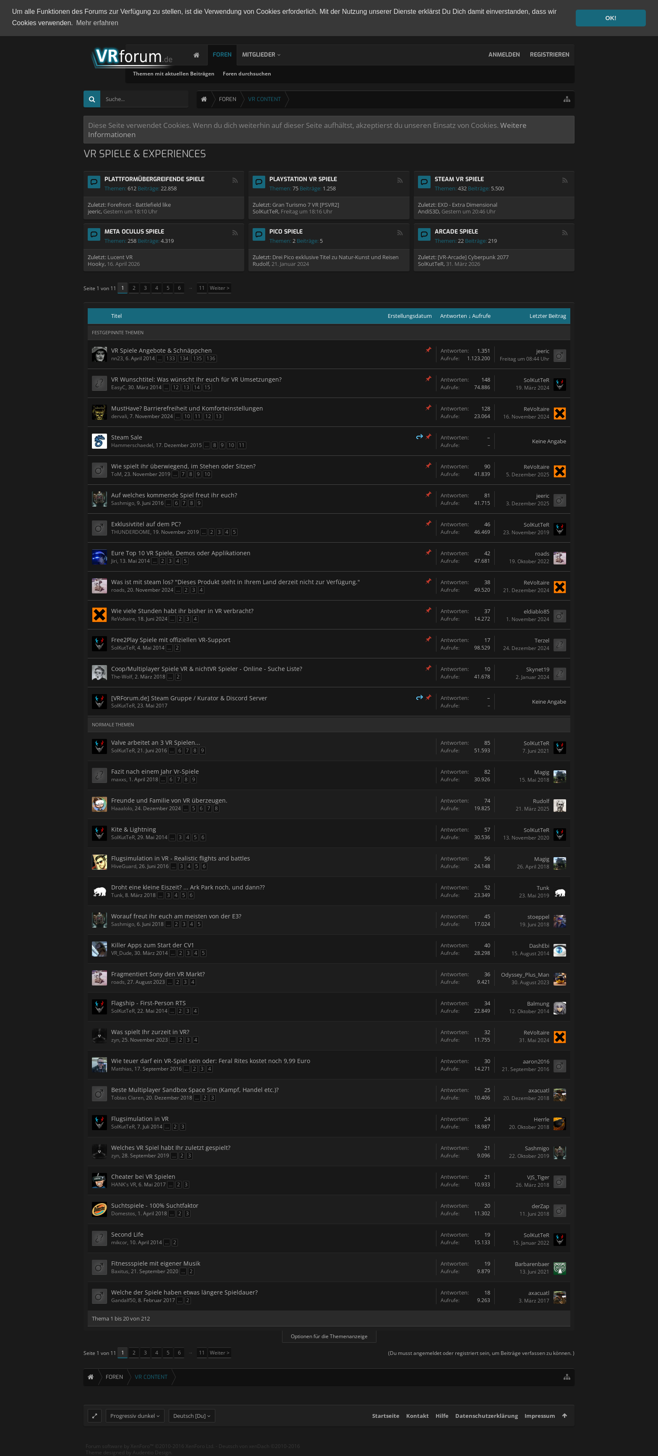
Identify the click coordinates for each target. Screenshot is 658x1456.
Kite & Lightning (133, 829)
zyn (115, 1039)
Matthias (121, 1068)
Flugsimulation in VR (140, 1119)
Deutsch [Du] (189, 1421)
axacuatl (538, 1090)
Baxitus (119, 1271)
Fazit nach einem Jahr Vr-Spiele (155, 771)
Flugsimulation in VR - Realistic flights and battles (180, 858)
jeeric (94, 211)
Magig (541, 772)
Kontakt (417, 1421)
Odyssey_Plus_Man (525, 974)
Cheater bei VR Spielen (143, 1176)
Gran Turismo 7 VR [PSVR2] (305, 204)
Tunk (117, 895)
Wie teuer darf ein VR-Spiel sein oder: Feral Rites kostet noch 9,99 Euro (210, 1061)
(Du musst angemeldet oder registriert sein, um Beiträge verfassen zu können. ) (481, 1353)
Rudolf (261, 264)
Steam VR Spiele (459, 179)
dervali (119, 416)
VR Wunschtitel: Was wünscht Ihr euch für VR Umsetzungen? (196, 379)
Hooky (96, 264)
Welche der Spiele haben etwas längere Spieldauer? (184, 1292)
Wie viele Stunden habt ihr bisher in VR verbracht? (182, 611)
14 (197, 387)
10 (187, 416)
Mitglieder (267, 55)
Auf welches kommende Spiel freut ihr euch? (174, 495)
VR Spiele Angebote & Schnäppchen (161, 350)
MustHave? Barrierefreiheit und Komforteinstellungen (187, 408)
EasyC (118, 387)
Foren (230, 55)
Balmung (538, 1003)
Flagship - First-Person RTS (148, 1003)
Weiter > (220, 287)
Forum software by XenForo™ (150, 1451)
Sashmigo (122, 503)
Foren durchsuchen (318, 73)
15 (207, 387)
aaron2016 (536, 1061)
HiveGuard (123, 866)
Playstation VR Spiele (303, 179)
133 (170, 358)
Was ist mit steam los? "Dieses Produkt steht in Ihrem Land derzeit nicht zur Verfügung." (235, 582)
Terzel (542, 640)
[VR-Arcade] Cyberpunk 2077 (473, 257)
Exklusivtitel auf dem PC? (146, 524)
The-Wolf (121, 676)
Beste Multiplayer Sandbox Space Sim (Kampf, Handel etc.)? (195, 1090)
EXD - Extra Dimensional (467, 204)
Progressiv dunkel (132, 1421)
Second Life (127, 1234)
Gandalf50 (123, 1300)
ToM (116, 474)
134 (184, 358)
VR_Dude (121, 953)
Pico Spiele (286, 232)
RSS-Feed (235, 180)
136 (210, 358)
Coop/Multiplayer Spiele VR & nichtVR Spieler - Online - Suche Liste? (206, 669)
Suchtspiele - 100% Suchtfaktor (154, 1205)
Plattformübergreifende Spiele (154, 179)
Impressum (540, 1421)
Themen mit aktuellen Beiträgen (245, 73)
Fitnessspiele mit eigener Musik (155, 1263)
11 (202, 287)
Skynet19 (537, 669)
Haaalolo (121, 808)
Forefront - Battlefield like (139, 204)
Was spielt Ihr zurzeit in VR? (150, 1032)
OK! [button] (610, 18)
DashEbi (539, 945)
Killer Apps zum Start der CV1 (152, 945)
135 (197, 358)
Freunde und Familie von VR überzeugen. (169, 800)
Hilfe (442, 1421)
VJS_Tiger (538, 1177)
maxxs (118, 779)
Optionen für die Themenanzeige (329, 1336)
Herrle (541, 1119)
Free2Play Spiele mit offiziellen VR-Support (170, 640)
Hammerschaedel (132, 445)
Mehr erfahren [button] (97, 22)
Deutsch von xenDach (259, 1451)
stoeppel (538, 916)
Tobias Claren (127, 1097)
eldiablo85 (536, 611)
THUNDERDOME (130, 532)
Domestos (123, 1213)
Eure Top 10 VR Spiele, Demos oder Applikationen (181, 553)
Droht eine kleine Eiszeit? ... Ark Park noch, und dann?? (188, 887)
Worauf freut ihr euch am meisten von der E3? (176, 916)
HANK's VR (123, 1184)
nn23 (117, 358)
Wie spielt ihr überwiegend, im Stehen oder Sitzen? (183, 466)
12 (176, 387)
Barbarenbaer (532, 1264)
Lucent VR (120, 257)
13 (186, 387)
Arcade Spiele (456, 232)
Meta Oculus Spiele (134, 232)
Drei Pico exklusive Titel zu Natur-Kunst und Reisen (335, 257)
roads (542, 553)
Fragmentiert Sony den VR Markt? (158, 974)
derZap (540, 1206)
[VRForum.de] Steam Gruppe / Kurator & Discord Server (189, 698)
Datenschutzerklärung (486, 1421)
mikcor (119, 1242)
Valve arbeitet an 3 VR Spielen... (155, 742)
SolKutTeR (265, 211)
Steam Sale (126, 437)
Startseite (386, 1421)
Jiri (114, 560)
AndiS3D (428, 211)
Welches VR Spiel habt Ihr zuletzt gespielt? (170, 1148)
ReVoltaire (536, 409)
